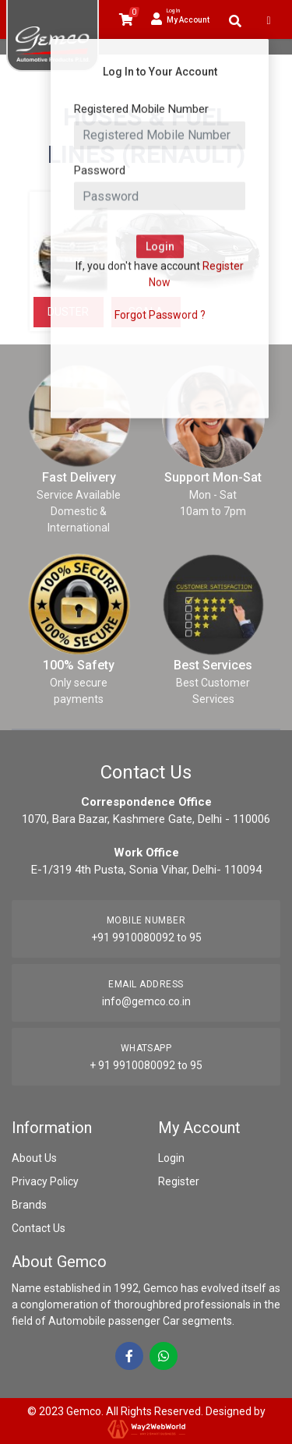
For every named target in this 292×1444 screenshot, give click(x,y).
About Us (34, 1158)
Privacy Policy (45, 1181)
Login (171, 1158)
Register (178, 1181)
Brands (29, 1205)
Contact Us (38, 1228)
